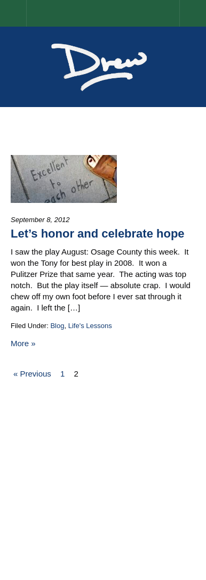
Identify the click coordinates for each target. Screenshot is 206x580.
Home (26, 13)
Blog (57, 326)
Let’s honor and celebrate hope (98, 233)
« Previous (32, 373)
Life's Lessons (90, 326)
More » (23, 343)
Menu (192, 13)
